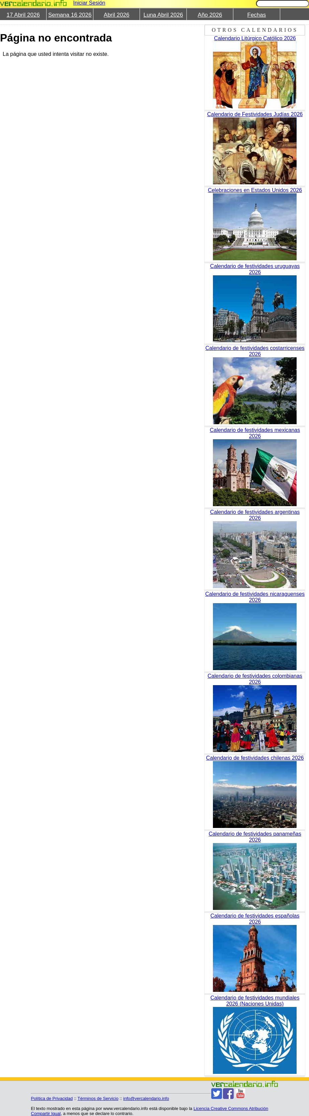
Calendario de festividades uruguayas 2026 (255, 269)
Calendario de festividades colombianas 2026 (255, 679)
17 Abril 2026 (23, 15)
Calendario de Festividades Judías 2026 (255, 114)
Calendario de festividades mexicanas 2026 (255, 433)
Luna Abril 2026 (163, 15)
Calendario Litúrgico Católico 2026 (255, 38)
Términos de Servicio (98, 1098)
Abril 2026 (117, 15)
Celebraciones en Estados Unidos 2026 (255, 190)
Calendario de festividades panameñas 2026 (255, 837)
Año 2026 (210, 15)
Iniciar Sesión (89, 3)
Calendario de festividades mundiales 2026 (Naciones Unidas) (254, 1001)
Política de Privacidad (52, 1098)
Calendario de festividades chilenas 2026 (255, 758)
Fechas (256, 15)
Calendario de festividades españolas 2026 (254, 919)
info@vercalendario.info (146, 1098)
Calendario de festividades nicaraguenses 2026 (255, 597)
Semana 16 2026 (70, 15)
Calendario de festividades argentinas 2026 (255, 515)
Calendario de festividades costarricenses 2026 (254, 351)
